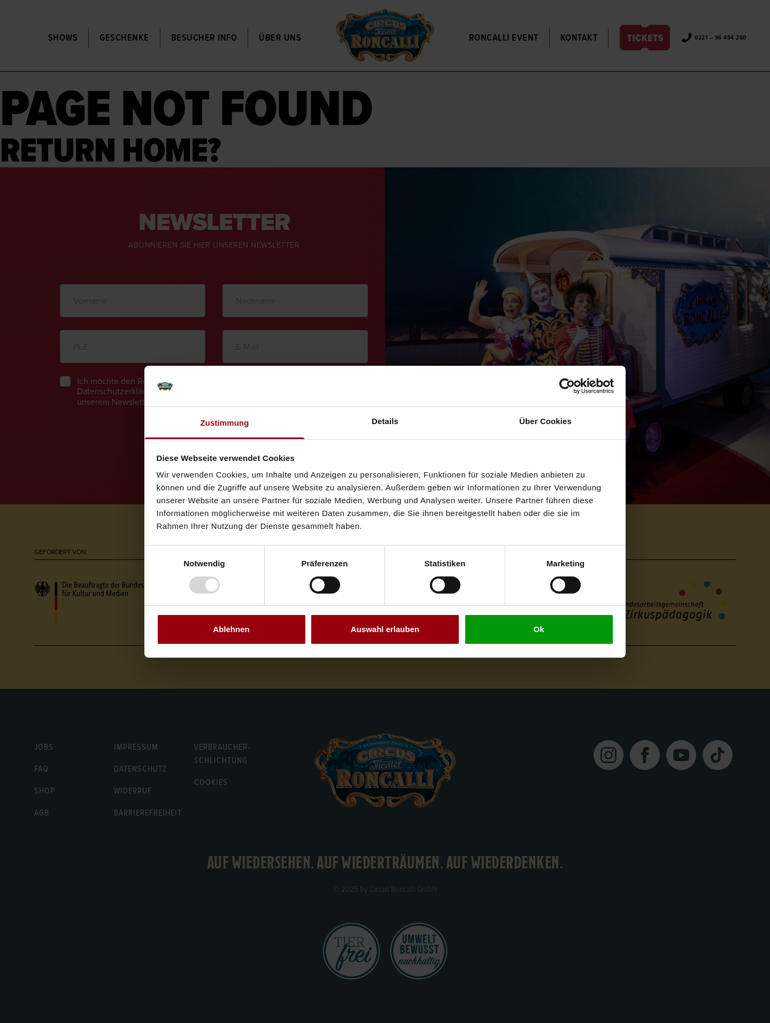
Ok (538, 629)
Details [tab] (385, 421)
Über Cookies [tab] (545, 421)
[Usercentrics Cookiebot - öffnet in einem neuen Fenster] (567, 386)
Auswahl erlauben (385, 629)
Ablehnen (231, 629)
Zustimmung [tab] (225, 422)
